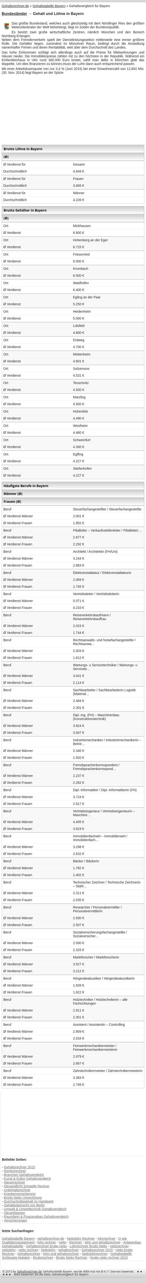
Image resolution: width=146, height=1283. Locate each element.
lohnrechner (106, 1238)
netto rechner (28, 1250)
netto (62, 1242)
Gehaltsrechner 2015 (19, 1167)
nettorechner (119, 1246)
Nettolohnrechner (94, 1254)
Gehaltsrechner (28, 1254)
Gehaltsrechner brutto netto (46, 1246)
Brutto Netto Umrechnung (23, 1197)
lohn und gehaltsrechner (103, 1242)
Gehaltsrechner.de (29, 1271)
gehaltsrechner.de (51, 1238)
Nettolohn (48, 1250)
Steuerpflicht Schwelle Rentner (26, 1186)
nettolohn (9, 1250)
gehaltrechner (68, 1250)
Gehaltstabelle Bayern (18, 1238)
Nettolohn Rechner (81, 1238)
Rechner (75, 1242)
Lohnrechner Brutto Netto (88, 1246)
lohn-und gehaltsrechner (61, 1254)
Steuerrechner (14, 1182)
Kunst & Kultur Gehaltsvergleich (27, 1178)
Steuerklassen (14, 1213)
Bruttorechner (43, 1257)
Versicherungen (15, 1220)
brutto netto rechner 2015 (109, 1257)
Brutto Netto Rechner (72, 1257)
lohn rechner (46, 1242)
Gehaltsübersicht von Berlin (24, 1205)
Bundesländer (14, 14)
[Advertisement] (73, 109)
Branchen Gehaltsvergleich (24, 1175)
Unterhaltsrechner (17, 1190)
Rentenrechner (15, 1171)
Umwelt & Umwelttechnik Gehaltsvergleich (35, 1209)
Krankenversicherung (19, 1194)
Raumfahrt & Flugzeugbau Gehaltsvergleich (36, 1217)
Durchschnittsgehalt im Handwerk (29, 1201)
